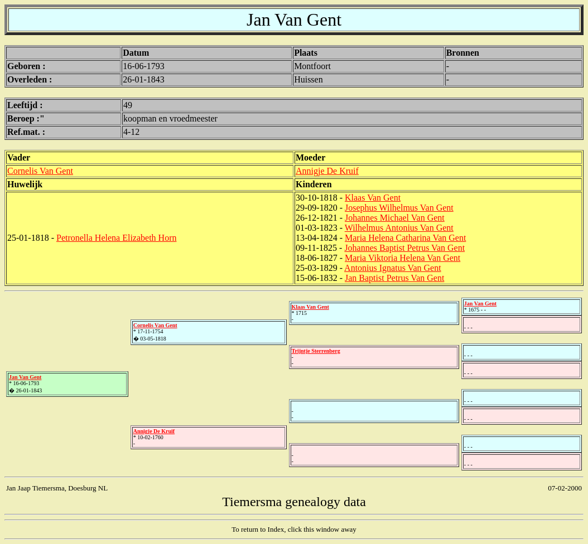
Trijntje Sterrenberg (316, 351)
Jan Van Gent (25, 377)
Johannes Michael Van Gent (395, 217)
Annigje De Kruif (327, 171)
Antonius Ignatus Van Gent (392, 268)
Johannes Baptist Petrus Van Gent (404, 247)
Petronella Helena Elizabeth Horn (116, 237)
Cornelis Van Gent (40, 171)
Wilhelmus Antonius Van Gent (399, 227)
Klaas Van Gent (373, 197)
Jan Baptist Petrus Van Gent (394, 278)
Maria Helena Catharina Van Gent (405, 237)
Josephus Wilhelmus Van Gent (399, 207)
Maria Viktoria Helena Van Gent (402, 258)
